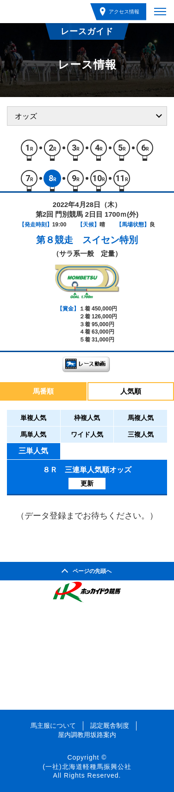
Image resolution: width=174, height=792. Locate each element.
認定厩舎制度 (109, 725)
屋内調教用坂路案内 (87, 734)
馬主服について (53, 725)
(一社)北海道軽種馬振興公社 (87, 766)
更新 (87, 483)
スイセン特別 (110, 240)
